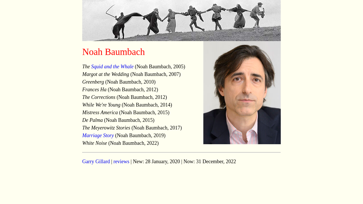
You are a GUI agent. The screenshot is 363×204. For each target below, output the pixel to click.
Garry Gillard (96, 161)
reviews (121, 161)
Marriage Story (98, 135)
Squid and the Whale (112, 66)
